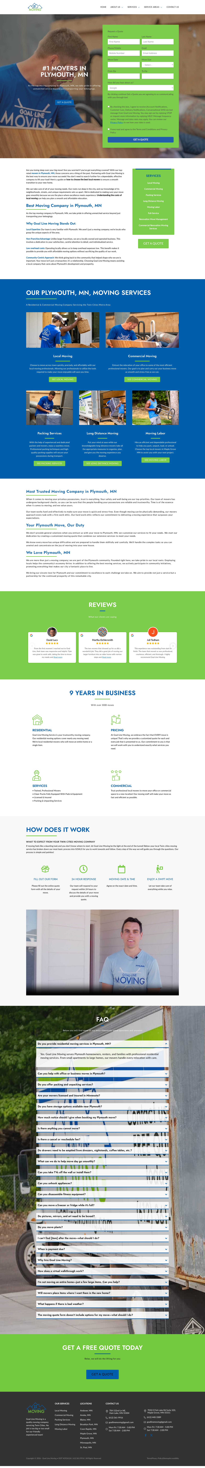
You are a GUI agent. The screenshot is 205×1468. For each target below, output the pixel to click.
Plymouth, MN (87, 1440)
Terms (149, 1460)
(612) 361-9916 (116, 1420)
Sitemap (166, 1460)
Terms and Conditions (146, 129)
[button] (173, 646)
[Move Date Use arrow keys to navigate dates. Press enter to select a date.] (124, 65)
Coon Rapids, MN (88, 1431)
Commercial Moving (153, 189)
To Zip (144, 71)
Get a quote (64, 102)
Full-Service (153, 213)
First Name (113, 37)
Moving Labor (153, 207)
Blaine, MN (85, 1422)
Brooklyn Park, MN (89, 1426)
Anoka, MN (85, 1417)
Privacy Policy (116, 122)
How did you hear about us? (120, 83)
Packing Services (153, 195)
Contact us (173, 6)
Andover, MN (86, 1413)
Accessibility (174, 1460)
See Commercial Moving (142, 379)
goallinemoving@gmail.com (121, 1424)
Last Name (146, 37)
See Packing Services (49, 463)
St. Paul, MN (86, 1449)
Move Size (146, 60)
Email (144, 48)
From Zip (112, 71)
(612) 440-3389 (154, 1419)
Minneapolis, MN (88, 1445)
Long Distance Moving (153, 201)
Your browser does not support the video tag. (102, 954)
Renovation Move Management (153, 219)
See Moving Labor (155, 460)
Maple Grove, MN (88, 1436)
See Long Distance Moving (102, 463)
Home (103, 6)
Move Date (113, 60)
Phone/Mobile (114, 48)
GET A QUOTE (140, 140)
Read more (58, 657)
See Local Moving (63, 379)
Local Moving (153, 183)
